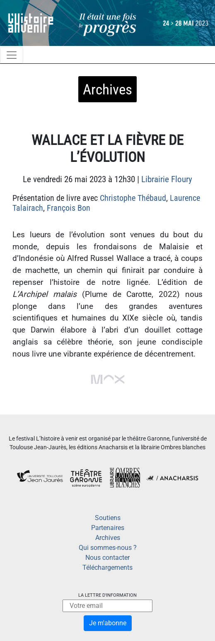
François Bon (68, 208)
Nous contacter (107, 557)
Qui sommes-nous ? (108, 548)
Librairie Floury (166, 179)
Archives (107, 538)
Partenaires (107, 528)
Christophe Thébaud (133, 198)
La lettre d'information (107, 595)
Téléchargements (107, 567)
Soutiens (108, 518)
